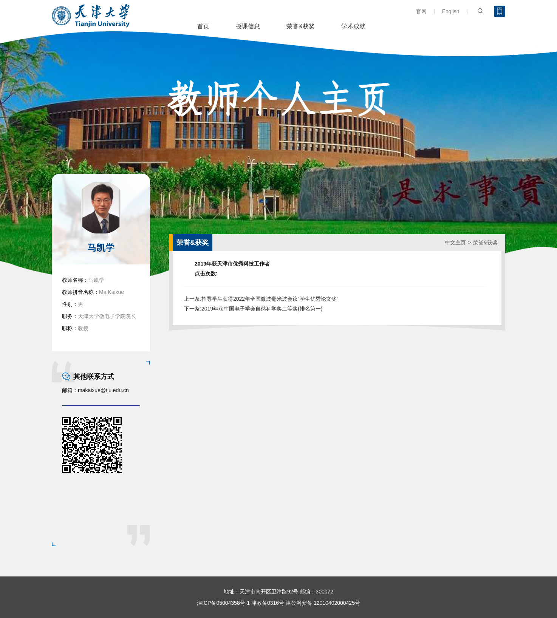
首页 (203, 26)
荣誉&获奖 (300, 26)
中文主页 (455, 242)
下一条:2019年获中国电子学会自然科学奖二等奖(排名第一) (253, 309)
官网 (421, 11)
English (451, 11)
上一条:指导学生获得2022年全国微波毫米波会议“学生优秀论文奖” (261, 299)
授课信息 (248, 26)
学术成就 (353, 26)
